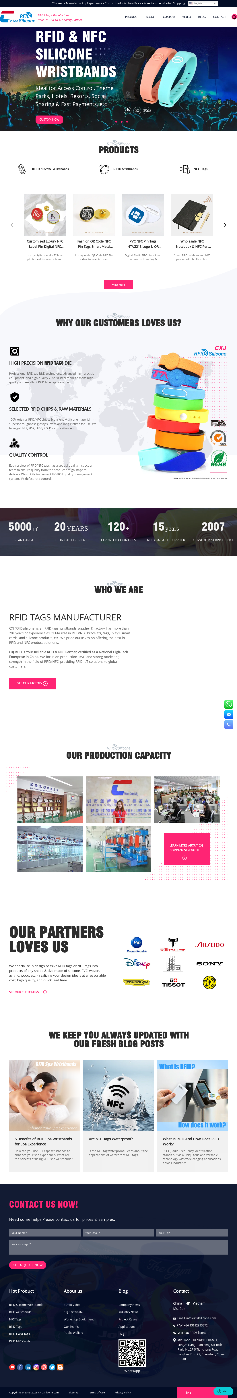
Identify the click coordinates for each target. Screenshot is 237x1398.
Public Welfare (73, 1333)
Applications (126, 1327)
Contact (181, 1291)
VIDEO (186, 17)
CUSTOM (169, 17)
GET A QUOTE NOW (28, 1265)
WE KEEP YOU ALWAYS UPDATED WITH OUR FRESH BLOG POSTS (118, 1039)
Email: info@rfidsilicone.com (196, 1318)
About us (73, 1291)
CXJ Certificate (73, 1312)
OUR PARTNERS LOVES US (56, 940)
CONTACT (219, 17)
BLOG (202, 17)
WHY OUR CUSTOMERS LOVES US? (118, 323)
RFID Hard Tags (19, 1334)
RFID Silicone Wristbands (26, 1305)
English (195, 3)
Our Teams (71, 1327)
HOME (113, 17)
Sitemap (74, 1392)
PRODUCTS (118, 150)
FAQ (121, 1334)
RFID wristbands (20, 1312)
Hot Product (21, 1291)
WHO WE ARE (118, 590)
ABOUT (151, 17)
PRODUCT (132, 17)
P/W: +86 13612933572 (192, 1325)
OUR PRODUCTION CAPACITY (118, 755)
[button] (110, 121)
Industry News (128, 1312)
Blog (123, 1291)
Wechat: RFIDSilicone (192, 1333)
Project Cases (127, 1319)
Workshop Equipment (79, 1319)
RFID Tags (15, 1327)
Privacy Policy (123, 1392)
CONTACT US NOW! (43, 1204)
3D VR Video (72, 1305)
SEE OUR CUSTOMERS (28, 992)
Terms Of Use (96, 1392)
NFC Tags (15, 1319)
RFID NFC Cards (19, 1341)
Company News (129, 1305)
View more (118, 284)
